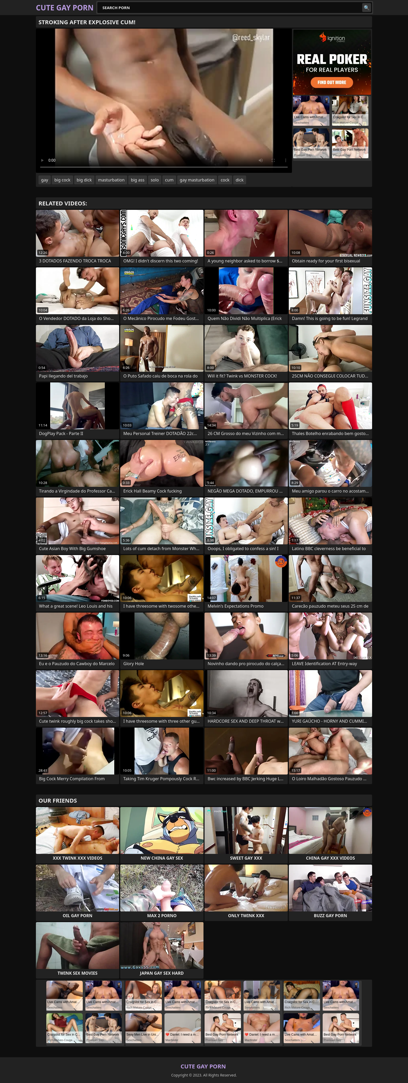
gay (44, 180)
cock (225, 180)
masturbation (111, 180)
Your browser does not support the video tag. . (164, 101)
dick (240, 180)
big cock (62, 180)
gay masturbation (197, 180)
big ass (137, 180)
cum (169, 180)
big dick (84, 180)
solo (155, 180)
